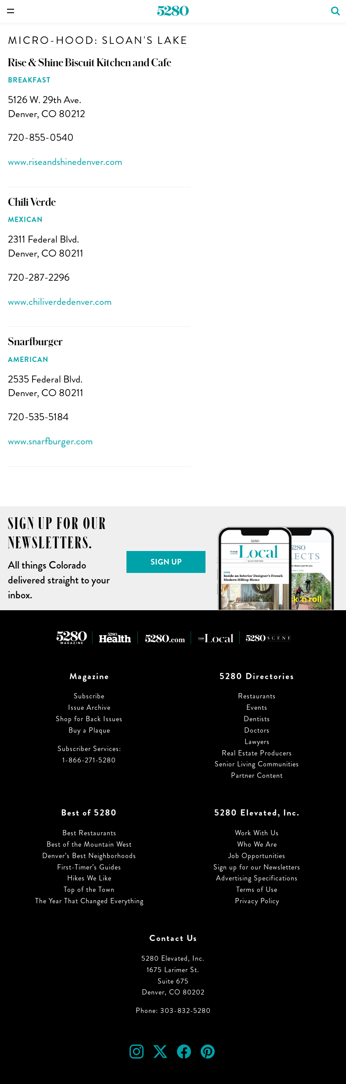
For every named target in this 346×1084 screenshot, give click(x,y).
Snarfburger (35, 341)
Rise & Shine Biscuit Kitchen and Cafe (89, 62)
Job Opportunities (256, 856)
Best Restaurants (89, 833)
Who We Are (257, 844)
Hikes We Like (89, 878)
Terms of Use (257, 889)
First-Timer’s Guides (89, 867)
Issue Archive (89, 707)
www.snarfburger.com (50, 441)
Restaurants (257, 696)
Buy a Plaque (89, 730)
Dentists (257, 719)
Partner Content (257, 775)
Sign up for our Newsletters (256, 867)
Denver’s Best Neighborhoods (89, 856)
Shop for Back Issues (89, 719)
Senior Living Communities (257, 764)
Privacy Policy (257, 901)
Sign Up (166, 562)
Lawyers (257, 742)
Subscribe (89, 696)
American (28, 359)
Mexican (25, 220)
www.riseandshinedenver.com (65, 161)
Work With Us (257, 833)
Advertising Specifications (257, 878)
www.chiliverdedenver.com (60, 301)
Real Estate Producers (257, 753)
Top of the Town (89, 889)
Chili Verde (32, 202)
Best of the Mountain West (89, 844)
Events (256, 707)
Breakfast (29, 80)
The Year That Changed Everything (89, 901)
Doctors (257, 730)
